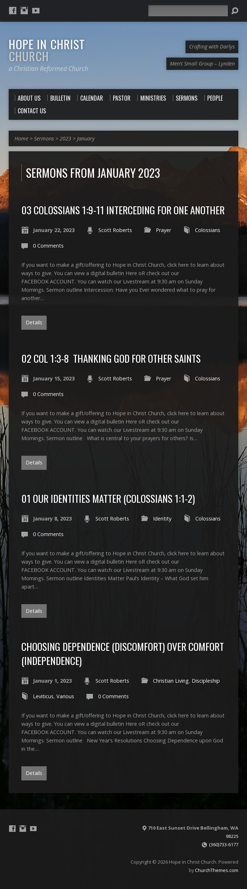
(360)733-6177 (223, 844)
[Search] (188, 10)
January (86, 138)
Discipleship (206, 680)
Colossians (207, 230)
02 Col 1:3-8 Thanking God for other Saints (111, 358)
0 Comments (48, 245)
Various (65, 696)
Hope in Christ (47, 49)
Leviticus (43, 696)
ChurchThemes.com (216, 870)
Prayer (163, 230)
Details (34, 322)
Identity (162, 518)
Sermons (44, 138)
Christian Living (171, 680)
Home (21, 138)
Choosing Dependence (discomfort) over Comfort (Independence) (122, 653)
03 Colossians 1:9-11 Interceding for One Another (123, 209)
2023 (65, 138)
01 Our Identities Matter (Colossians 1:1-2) (108, 498)
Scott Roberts (115, 230)
